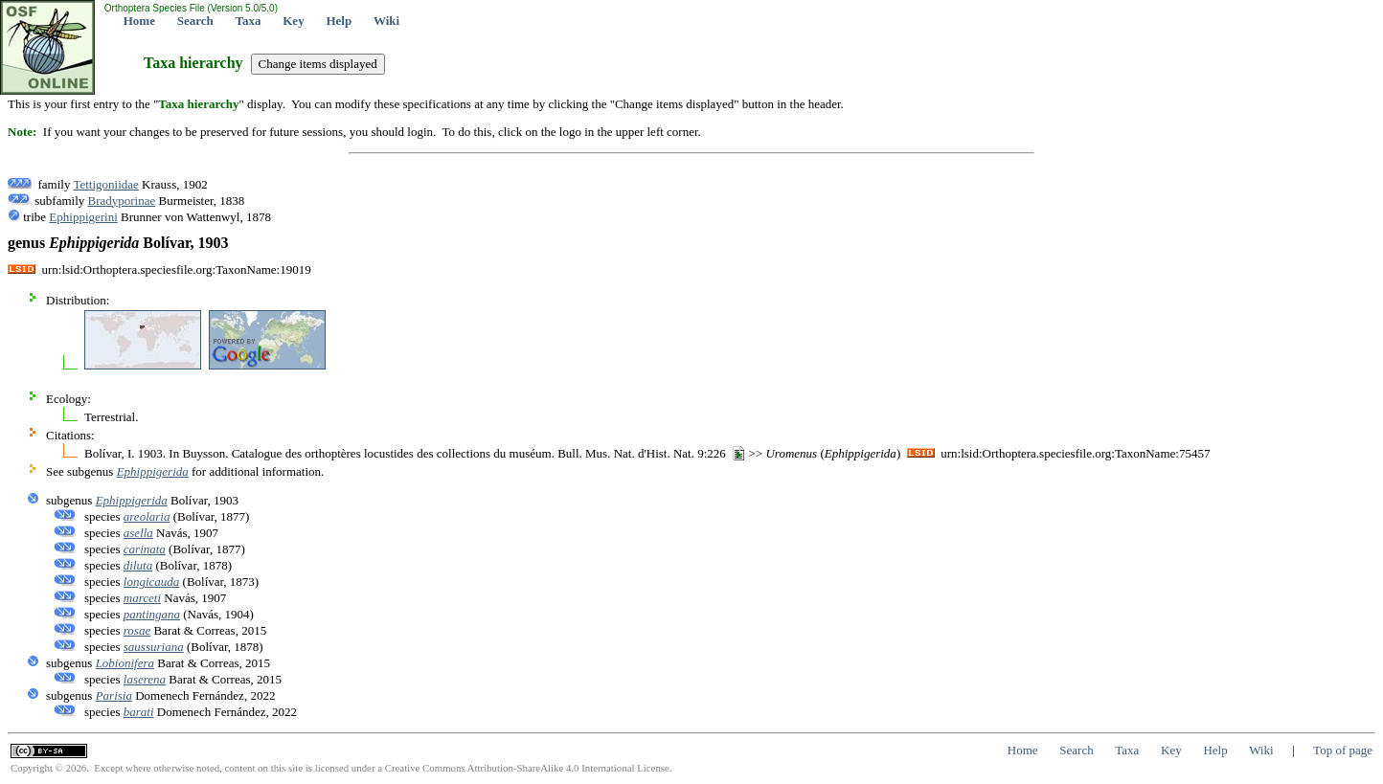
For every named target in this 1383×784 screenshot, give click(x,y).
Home (139, 20)
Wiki (386, 20)
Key (293, 20)
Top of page (1342, 750)
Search (195, 20)
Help (338, 20)
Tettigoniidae (105, 184)
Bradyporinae (122, 200)
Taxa (248, 20)
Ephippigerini (83, 217)
